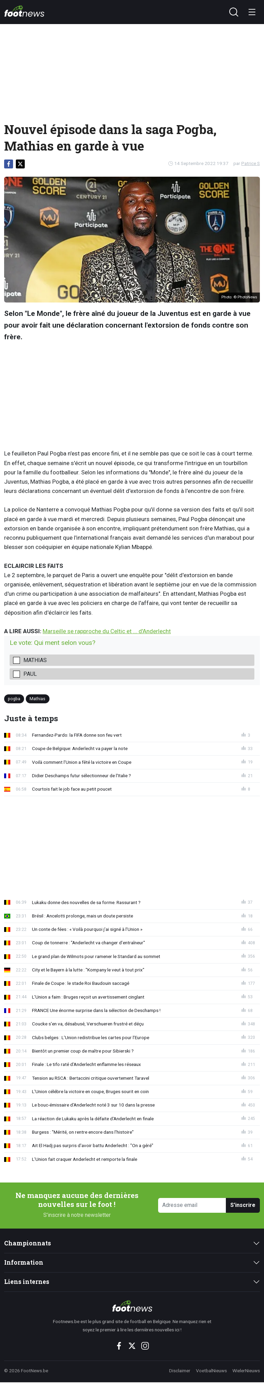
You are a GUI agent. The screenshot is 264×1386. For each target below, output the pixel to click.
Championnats (27, 1243)
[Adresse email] (192, 1205)
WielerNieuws (246, 1370)
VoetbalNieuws (211, 1370)
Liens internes (26, 1282)
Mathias (35, 660)
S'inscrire (242, 1205)
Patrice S (250, 163)
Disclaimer (179, 1370)
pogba (14, 698)
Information (23, 1262)
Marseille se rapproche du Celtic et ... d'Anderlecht (107, 631)
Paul (30, 674)
